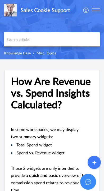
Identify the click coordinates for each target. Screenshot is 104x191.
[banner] (52, 29)
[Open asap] (93, 180)
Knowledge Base (17, 52)
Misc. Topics (46, 52)
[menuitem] (86, 10)
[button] (86, 10)
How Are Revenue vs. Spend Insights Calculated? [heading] (51, 93)
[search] (52, 39)
